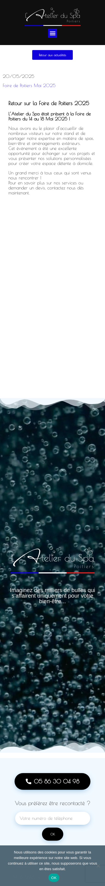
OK (54, 878)
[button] (52, 33)
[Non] (98, 865)
